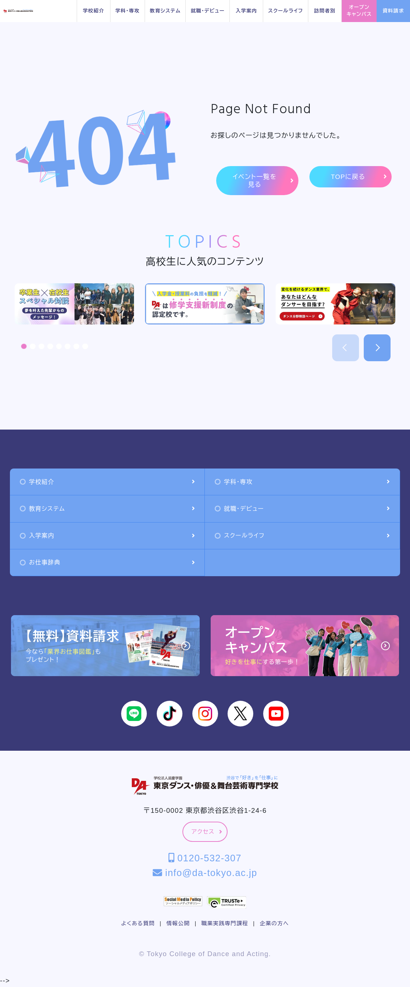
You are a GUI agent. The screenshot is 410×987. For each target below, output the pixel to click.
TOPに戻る (359, 177)
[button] (24, 346)
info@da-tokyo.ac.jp (205, 873)
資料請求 (393, 11)
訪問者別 (324, 11)
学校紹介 (93, 11)
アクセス (207, 831)
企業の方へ (274, 923)
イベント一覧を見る (263, 180)
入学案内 (246, 11)
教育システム (165, 11)
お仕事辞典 (107, 562)
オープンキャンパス (359, 10)
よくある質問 (138, 923)
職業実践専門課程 (225, 923)
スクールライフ (285, 11)
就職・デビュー (208, 11)
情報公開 (178, 923)
